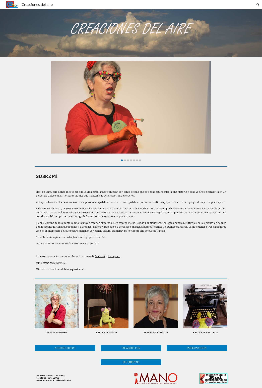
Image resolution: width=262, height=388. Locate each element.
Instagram (114, 256)
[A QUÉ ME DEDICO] (65, 348)
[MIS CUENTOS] (131, 362)
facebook (100, 256)
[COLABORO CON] (131, 348)
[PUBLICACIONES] (197, 348)
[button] (258, 5)
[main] (131, 176)
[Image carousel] (131, 111)
